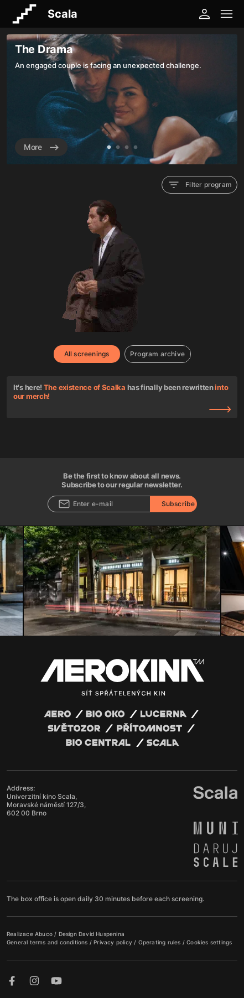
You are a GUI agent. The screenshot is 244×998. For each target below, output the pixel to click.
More (41, 147)
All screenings (87, 354)
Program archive (157, 354)
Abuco (44, 934)
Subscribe (178, 504)
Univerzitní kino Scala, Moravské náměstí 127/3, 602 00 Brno (46, 804)
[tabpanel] (122, 99)
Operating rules (160, 942)
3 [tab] (126, 147)
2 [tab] (117, 147)
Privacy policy (114, 942)
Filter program (199, 184)
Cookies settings (209, 942)
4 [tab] (135, 147)
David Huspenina (101, 934)
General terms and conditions (48, 942)
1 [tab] (109, 147)
